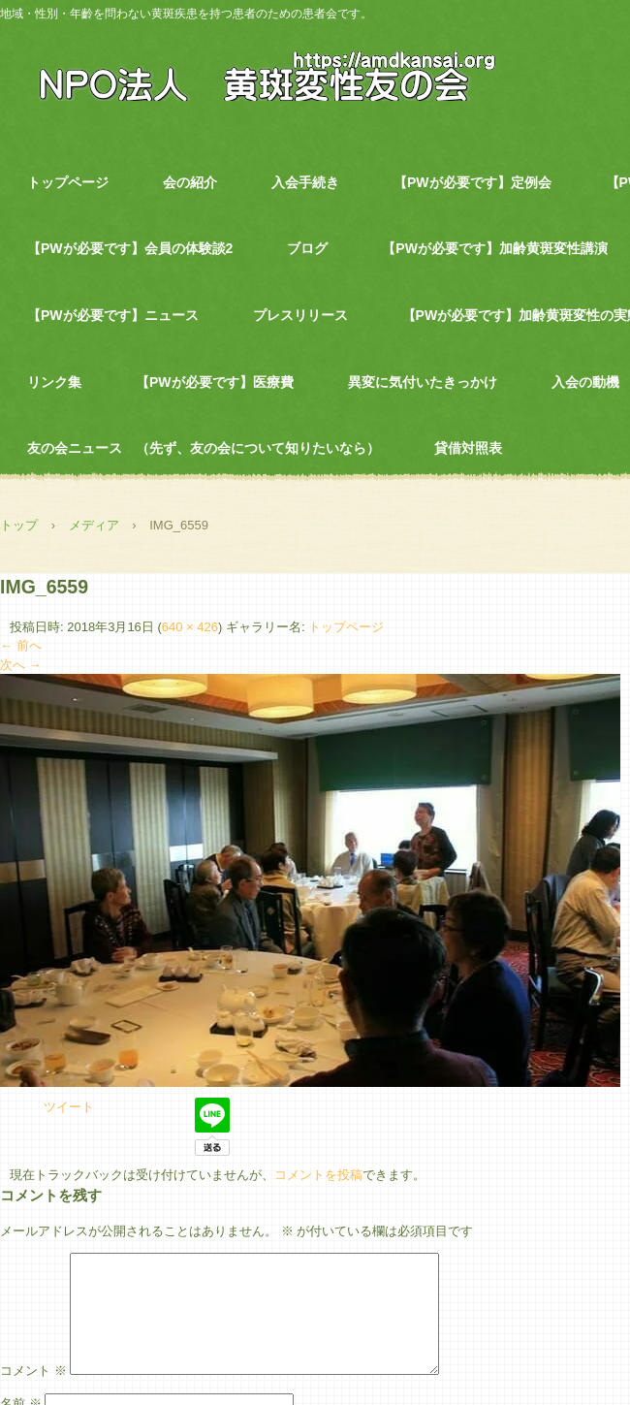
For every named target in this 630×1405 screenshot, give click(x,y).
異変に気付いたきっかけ (422, 382)
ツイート (69, 1107)
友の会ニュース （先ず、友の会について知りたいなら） (203, 448)
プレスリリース (300, 315)
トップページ (68, 182)
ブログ (307, 248)
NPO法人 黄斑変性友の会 (256, 74)
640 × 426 (190, 627)
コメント (33, 1394)
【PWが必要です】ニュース (113, 315)
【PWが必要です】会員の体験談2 (130, 248)
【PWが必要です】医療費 (215, 382)
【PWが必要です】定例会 (472, 182)
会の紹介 (190, 182)
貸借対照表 (468, 448)
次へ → (21, 664)
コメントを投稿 (318, 1174)
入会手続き (305, 182)
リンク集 (54, 382)
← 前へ (21, 645)
